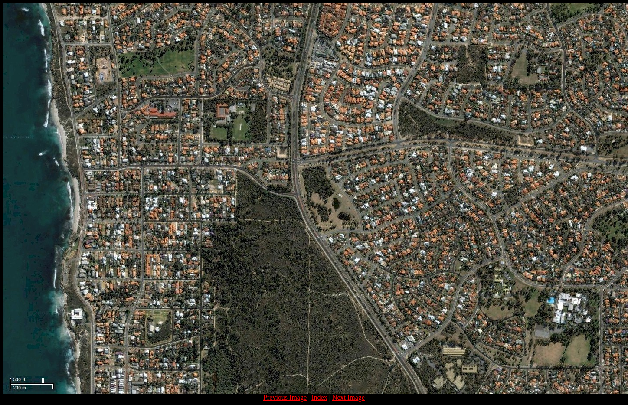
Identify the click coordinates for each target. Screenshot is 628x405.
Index (319, 397)
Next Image (348, 397)
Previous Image (285, 397)
